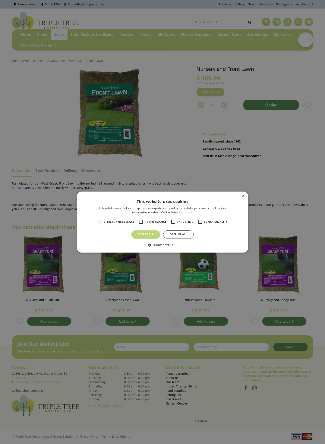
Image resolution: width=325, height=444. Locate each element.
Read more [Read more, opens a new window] (186, 212)
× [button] (243, 196)
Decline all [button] (178, 234)
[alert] (162, 222)
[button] (162, 245)
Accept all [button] (146, 234)
